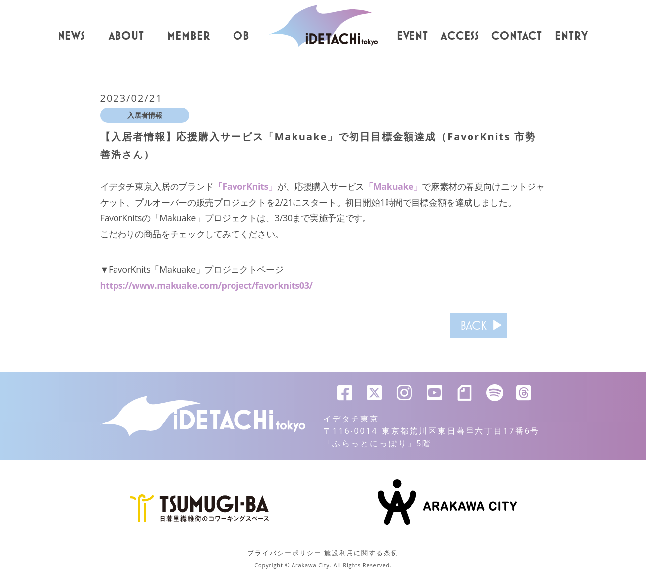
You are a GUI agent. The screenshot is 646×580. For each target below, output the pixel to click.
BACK (473, 325)
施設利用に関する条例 (361, 552)
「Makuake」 (393, 186)
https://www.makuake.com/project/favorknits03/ (206, 285)
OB (241, 36)
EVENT (413, 36)
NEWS (72, 36)
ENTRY (571, 36)
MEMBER (188, 36)
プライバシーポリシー (284, 552)
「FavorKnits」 (245, 186)
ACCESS (460, 36)
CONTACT (516, 36)
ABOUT (126, 36)
